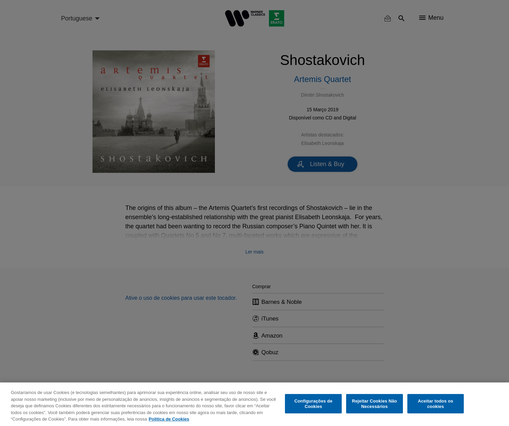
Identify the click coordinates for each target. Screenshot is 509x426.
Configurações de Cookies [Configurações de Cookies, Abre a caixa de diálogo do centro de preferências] (313, 403)
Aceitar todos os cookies (435, 403)
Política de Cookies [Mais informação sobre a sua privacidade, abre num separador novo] (169, 419)
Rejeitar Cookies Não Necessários (374, 403)
